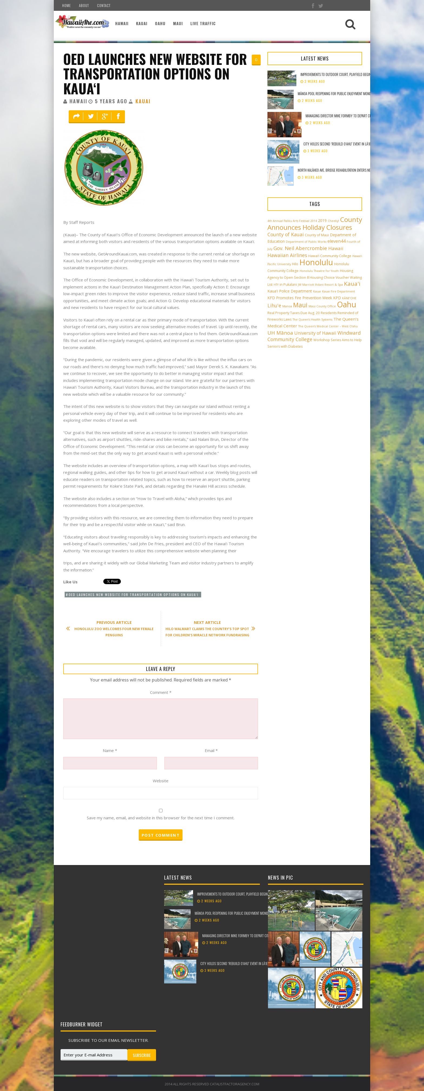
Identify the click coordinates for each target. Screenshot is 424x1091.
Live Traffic (203, 23)
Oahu (160, 23)
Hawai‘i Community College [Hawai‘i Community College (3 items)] (329, 256)
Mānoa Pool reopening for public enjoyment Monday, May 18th (343, 93)
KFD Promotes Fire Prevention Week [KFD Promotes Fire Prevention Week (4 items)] (299, 297)
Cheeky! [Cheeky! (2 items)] (333, 221)
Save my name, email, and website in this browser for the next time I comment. (160, 817)
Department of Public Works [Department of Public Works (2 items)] (306, 242)
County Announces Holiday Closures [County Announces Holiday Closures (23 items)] (314, 223)
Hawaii (121, 23)
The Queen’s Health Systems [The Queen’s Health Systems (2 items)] (312, 319)
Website (160, 780)
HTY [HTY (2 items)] (276, 285)
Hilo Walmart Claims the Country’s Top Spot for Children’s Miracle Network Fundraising (207, 628)
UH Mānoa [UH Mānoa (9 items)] (280, 332)
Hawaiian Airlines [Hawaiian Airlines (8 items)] (287, 255)
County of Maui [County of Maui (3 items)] (317, 235)
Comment (160, 692)
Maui (178, 23)
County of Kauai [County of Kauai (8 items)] (285, 234)
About (84, 5)
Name (110, 750)
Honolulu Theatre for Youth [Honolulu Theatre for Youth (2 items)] (319, 271)
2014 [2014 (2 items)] (313, 221)
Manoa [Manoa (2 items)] (287, 306)
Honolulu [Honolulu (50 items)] (316, 262)
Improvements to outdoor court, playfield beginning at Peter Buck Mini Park (356, 74)
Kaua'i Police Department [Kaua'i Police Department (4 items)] (289, 291)
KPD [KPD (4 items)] (337, 297)
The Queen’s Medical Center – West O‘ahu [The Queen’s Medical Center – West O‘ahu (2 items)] (328, 326)
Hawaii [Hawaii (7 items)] (335, 248)
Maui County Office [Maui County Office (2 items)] (322, 306)
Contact (104, 5)
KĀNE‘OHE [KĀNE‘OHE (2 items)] (349, 298)
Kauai (141, 23)
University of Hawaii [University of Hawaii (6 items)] (315, 333)
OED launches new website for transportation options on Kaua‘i (155, 73)
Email (211, 750)
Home (66, 5)
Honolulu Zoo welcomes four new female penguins (112, 628)
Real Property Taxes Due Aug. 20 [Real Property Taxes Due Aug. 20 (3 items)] (293, 313)
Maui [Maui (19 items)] (300, 305)
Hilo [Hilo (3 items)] (295, 264)
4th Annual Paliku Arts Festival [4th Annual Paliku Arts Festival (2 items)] (288, 221)
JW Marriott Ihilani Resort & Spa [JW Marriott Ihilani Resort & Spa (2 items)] (320, 285)
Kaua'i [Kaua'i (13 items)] (352, 283)
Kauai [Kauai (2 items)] (317, 291)
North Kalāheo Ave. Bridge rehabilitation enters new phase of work (346, 170)
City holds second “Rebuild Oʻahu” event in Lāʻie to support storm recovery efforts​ (363, 143)
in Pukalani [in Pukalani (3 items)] (288, 284)
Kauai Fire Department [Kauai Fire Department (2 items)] (338, 291)
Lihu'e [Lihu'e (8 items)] (274, 305)
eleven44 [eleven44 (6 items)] (336, 241)
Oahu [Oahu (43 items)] (346, 304)
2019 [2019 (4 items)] (322, 220)
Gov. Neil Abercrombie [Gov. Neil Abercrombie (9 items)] (300, 248)
